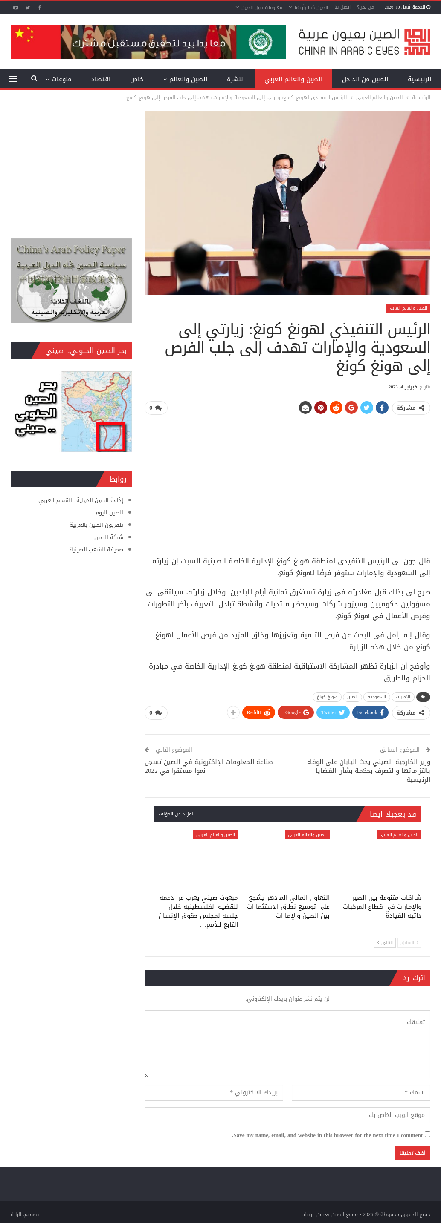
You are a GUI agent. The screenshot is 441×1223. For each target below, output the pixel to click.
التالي (385, 940)
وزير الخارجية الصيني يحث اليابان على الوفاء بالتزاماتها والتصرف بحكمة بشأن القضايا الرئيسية (368, 769)
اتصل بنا (342, 7)
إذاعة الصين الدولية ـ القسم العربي (80, 500)
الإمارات (403, 696)
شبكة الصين (108, 537)
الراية (16, 1212)
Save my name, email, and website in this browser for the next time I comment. (327, 1133)
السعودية (377, 696)
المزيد (63, 79)
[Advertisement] (287, 481)
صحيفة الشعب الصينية (96, 549)
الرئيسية (419, 79)
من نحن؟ (365, 7)
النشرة (236, 79)
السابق (409, 940)
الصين (352, 696)
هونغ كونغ (327, 696)
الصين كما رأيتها (311, 7)
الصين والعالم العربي (293, 79)
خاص (137, 79)
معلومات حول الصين (261, 7)
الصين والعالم (188, 79)
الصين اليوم (109, 512)
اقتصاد (100, 79)
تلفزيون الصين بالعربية (96, 525)
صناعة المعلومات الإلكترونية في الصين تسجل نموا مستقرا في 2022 (209, 764)
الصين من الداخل (365, 79)
